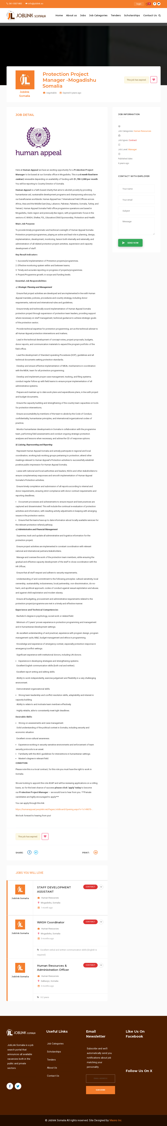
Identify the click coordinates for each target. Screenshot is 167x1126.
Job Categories (98, 15)
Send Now (130, 242)
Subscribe (100, 1090)
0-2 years (43, 997)
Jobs (83, 15)
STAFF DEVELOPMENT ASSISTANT (54, 889)
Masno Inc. (115, 1120)
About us (71, 15)
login (139, 4)
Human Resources (50, 898)
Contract (90, 887)
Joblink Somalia (57, 1120)
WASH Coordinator (50, 922)
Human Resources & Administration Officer (53, 968)
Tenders (116, 15)
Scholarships (132, 15)
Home (59, 15)
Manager (132, 149)
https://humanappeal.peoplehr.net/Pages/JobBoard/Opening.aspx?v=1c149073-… (54, 809)
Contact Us (150, 15)
